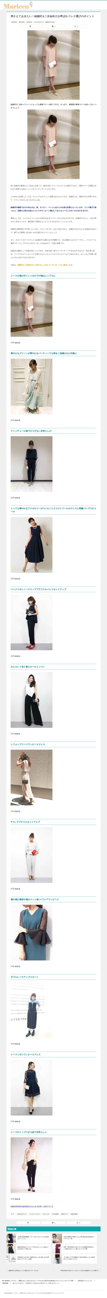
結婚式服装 (74, 1214)
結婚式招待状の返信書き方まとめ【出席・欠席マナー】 (32, 1206)
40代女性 (21, 22)
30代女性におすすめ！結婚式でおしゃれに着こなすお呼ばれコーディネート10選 (33, 1258)
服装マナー (64, 1214)
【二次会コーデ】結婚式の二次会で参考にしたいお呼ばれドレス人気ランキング (79, 1258)
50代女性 (29, 22)
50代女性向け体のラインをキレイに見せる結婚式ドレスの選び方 (79, 1270)
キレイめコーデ (38, 22)
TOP (39, 1281)
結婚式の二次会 (49, 22)
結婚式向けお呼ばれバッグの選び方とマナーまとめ (23, 1270)
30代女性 (14, 22)
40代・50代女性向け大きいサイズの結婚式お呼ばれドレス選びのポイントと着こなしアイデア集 (79, 1248)
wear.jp (17, 342)
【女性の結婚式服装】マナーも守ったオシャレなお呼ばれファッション (33, 1237)
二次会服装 (55, 1214)
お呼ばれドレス (22, 1214)
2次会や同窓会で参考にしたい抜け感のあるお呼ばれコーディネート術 (79, 1237)
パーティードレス (34, 1214)
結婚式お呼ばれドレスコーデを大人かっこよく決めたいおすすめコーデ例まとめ (33, 1248)
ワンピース (46, 1214)
